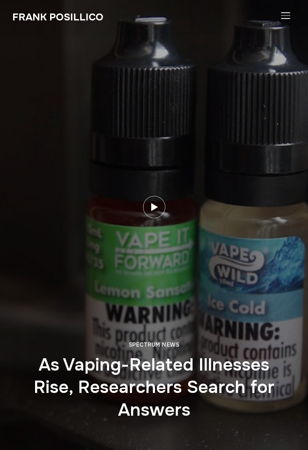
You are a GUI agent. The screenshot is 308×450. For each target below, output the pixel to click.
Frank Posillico (57, 17)
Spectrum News (154, 344)
